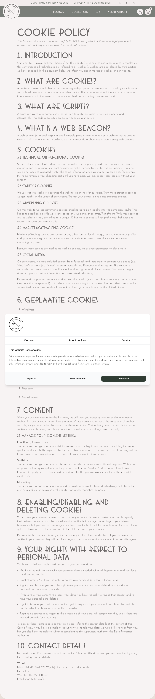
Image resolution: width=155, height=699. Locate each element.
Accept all (123, 378)
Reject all (31, 378)
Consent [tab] (29, 340)
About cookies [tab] (77, 340)
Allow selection (77, 378)
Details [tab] (125, 340)
